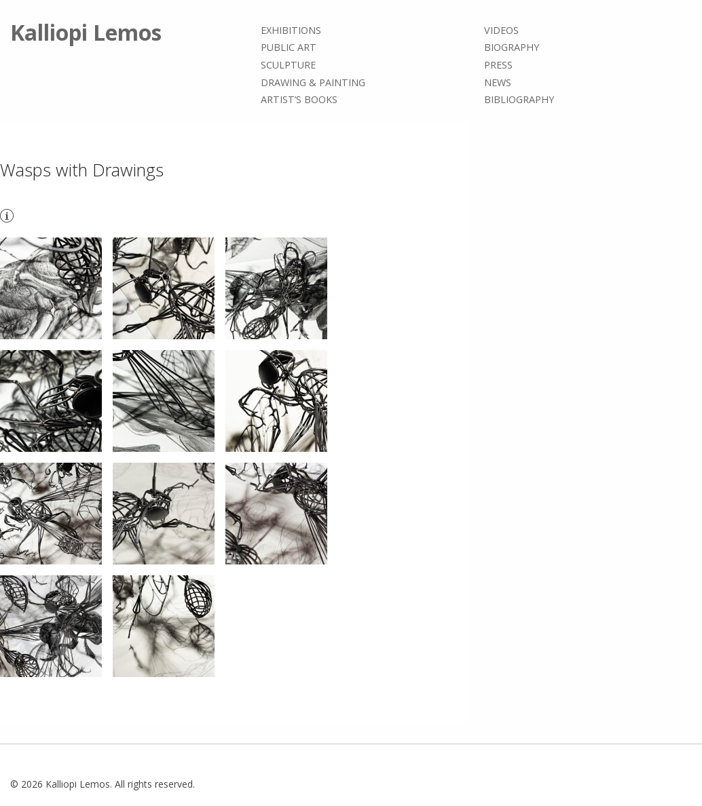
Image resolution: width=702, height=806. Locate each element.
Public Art (288, 47)
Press (498, 64)
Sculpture (288, 64)
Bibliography (519, 99)
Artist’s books (299, 99)
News (497, 82)
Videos (501, 30)
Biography (511, 47)
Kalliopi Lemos (86, 32)
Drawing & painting (313, 82)
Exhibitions (291, 30)
